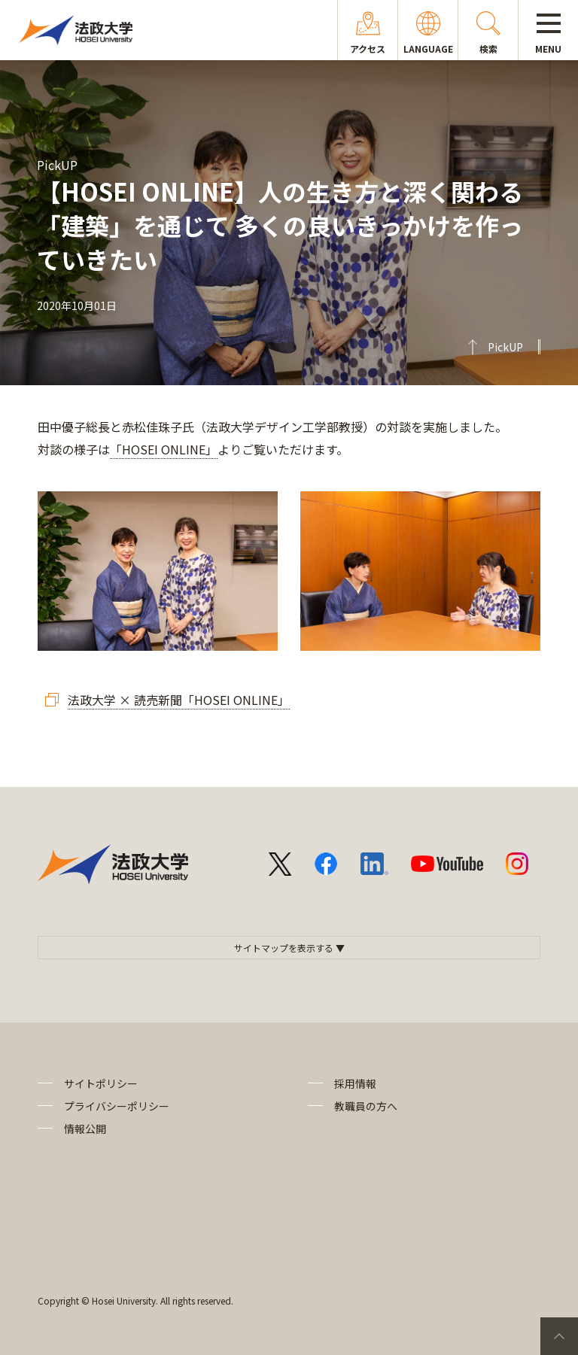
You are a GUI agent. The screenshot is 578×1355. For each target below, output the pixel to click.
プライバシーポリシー (116, 1105)
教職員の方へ (365, 1105)
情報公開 (85, 1128)
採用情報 (355, 1083)
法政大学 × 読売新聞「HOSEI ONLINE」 (179, 700)
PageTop (559, 1336)
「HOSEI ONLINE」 (164, 449)
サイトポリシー (101, 1083)
